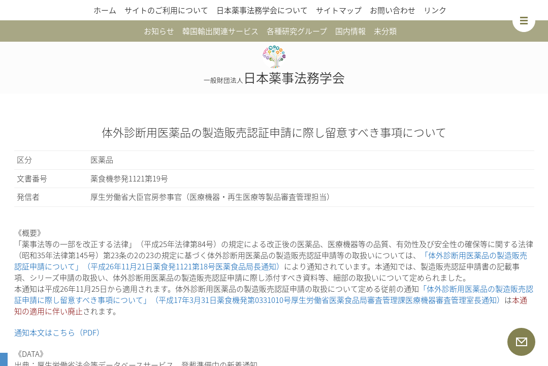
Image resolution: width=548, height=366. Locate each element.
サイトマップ (339, 10)
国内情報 (350, 31)
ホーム (104, 10)
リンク (435, 10)
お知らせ (159, 31)
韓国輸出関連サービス (220, 31)
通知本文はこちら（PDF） (59, 332)
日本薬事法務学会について (262, 10)
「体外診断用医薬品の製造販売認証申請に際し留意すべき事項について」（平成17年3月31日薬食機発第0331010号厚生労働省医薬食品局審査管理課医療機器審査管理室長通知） (273, 294)
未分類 (385, 31)
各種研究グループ (297, 31)
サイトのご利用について (166, 10)
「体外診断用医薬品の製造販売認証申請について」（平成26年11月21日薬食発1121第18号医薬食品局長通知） (270, 261)
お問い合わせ (392, 10)
